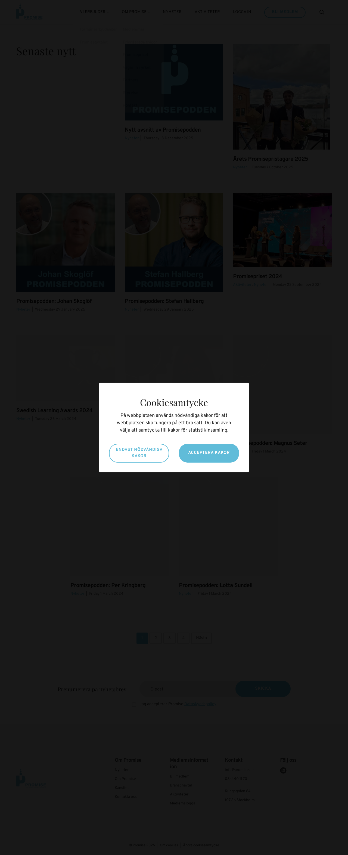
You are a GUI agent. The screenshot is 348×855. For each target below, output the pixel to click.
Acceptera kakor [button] (209, 453)
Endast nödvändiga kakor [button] (139, 453)
